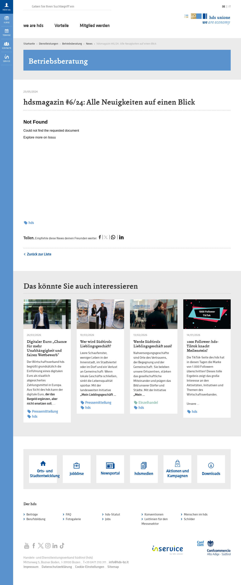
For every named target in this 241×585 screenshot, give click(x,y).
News (89, 43)
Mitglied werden (95, 26)
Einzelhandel (146, 402)
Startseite (29, 43)
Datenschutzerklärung (57, 567)
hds (29, 222)
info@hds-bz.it (119, 562)
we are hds (33, 26)
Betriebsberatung (72, 43)
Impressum (30, 567)
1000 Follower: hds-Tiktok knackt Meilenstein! (202, 346)
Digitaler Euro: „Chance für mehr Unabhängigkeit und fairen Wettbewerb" (47, 348)
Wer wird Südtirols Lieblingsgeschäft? (96, 343)
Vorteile (61, 26)
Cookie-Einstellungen (89, 567)
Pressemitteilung (42, 411)
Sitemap (113, 567)
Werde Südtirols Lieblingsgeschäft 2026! (152, 343)
